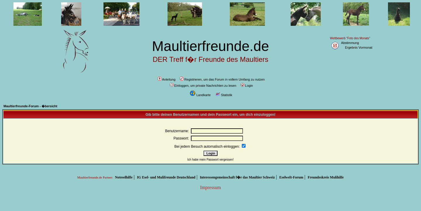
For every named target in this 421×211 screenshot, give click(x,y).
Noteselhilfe (123, 177)
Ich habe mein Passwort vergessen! (210, 159)
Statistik (223, 95)
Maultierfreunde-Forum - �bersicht (30, 106)
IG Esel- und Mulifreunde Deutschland (166, 177)
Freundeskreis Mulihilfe (326, 177)
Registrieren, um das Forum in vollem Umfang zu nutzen (222, 79)
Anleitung (166, 79)
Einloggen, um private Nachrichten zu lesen (203, 85)
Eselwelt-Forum (291, 177)
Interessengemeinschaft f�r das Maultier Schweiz (237, 177)
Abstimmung (350, 43)
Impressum (210, 187)
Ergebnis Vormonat (358, 47)
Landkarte (200, 95)
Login (247, 85)
